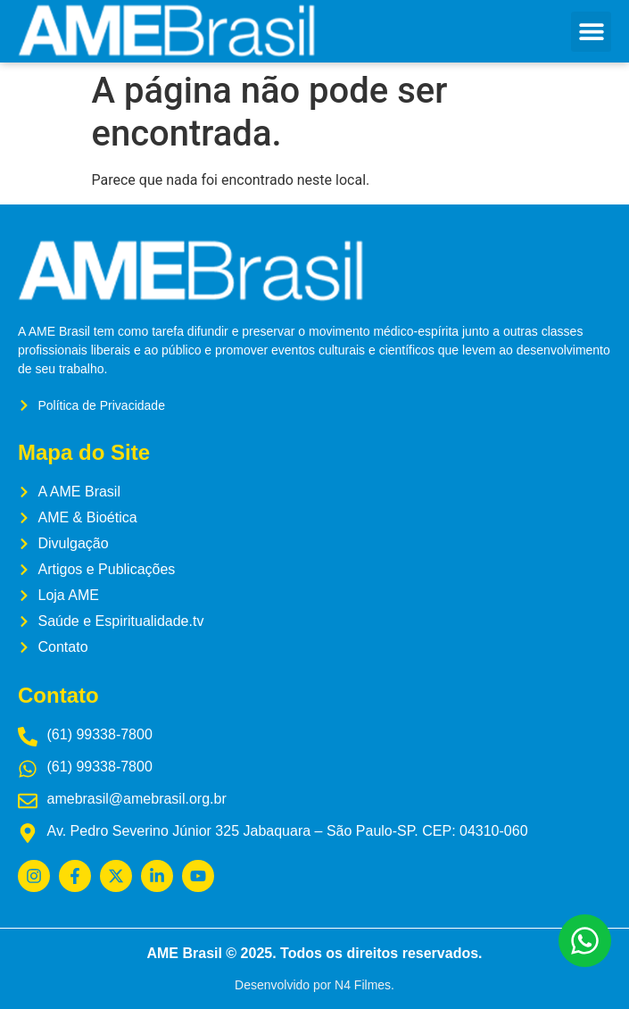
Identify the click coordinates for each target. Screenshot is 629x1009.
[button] (591, 32)
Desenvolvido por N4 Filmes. (314, 985)
